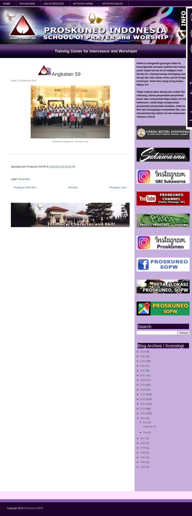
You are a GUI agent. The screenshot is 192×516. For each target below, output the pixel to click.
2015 (143, 404)
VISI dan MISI (27, 3)
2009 (143, 448)
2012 (143, 418)
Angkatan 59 (149, 426)
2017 (143, 394)
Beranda (72, 187)
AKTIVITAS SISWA (83, 3)
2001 (143, 457)
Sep (145, 432)
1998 (143, 467)
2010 (143, 443)
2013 (143, 413)
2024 (143, 361)
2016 (143, 399)
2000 (143, 462)
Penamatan (24, 179)
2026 (143, 351)
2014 (143, 408)
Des (145, 422)
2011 (143, 438)
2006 (143, 452)
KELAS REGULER (54, 3)
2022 (143, 370)
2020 (143, 380)
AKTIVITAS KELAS (112, 3)
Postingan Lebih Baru (25, 187)
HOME (6, 3)
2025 (143, 356)
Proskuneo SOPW (33, 508)
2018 (143, 389)
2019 (143, 385)
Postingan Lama (118, 187)
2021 (143, 375)
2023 (143, 366)
